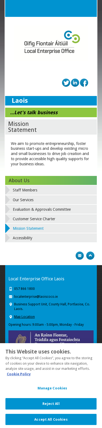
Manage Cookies (52, 389)
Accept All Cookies (50, 420)
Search (77, 8)
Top (90, 256)
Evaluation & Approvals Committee (42, 209)
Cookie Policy (19, 375)
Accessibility (22, 238)
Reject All (50, 405)
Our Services (23, 200)
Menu (88, 8)
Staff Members (25, 190)
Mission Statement (28, 228)
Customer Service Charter (34, 219)
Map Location (24, 317)
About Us (19, 180)
